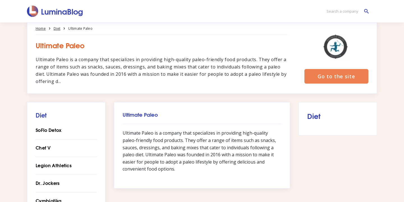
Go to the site (336, 76)
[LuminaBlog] (55, 11)
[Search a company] (346, 11)
